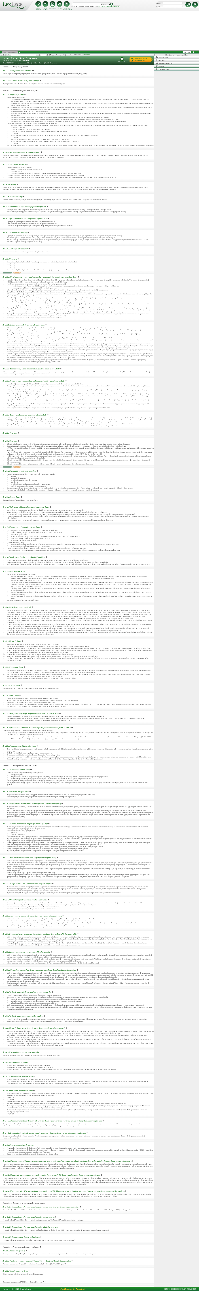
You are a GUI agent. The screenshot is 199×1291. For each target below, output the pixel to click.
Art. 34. (25, 900)
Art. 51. (37, 1261)
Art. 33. (27, 884)
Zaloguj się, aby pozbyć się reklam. (176, 55)
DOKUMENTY (52, 8)
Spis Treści (160, 60)
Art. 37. (27, 952)
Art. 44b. (44, 1133)
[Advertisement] (99, 30)
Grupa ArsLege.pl (25, 1289)
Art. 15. (12, 497)
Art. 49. (21, 1237)
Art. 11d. (34, 381)
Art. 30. (32, 804)
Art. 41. (21, 1052)
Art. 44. (18, 1090)
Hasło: (158, 6)
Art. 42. (15, 1062)
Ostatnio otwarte (162, 69)
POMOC (174, 1289)
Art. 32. (30, 858)
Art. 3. (13, 94)
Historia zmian (162, 57)
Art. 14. (20, 471)
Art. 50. (14, 1251)
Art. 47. (29, 1217)
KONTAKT (182, 1289)
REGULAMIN (191, 1289)
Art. (10, 452)
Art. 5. (14, 164)
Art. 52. (15, 1271)
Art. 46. (41, 1207)
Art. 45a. (67, 1161)
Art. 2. (21, 81)
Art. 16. (26, 507)
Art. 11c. (31, 369)
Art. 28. (16, 769)
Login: (158, 3)
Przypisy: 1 (17, 272)
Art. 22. (13, 667)
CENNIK (60, 8)
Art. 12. (10, 433)
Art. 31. (25, 824)
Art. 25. (31, 713)
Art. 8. (25, 206)
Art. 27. (20, 746)
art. (69, 189)
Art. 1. (17, 71)
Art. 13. (10, 441)
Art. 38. (27, 992)
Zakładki (160, 66)
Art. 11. (10, 259)
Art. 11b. (24, 325)
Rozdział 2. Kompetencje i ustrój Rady (19, 90)
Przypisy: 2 (17, 467)
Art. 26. (37, 727)
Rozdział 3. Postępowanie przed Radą (19, 766)
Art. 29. (16, 792)
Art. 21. (12, 641)
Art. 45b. (52, 1175)
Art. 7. (13, 196)
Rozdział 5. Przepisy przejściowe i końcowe (21, 1247)
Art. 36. (40, 934)
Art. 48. (30, 1227)
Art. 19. (14, 571)
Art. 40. (34, 1028)
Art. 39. (23, 1016)
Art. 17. (22, 527)
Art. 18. (24, 557)
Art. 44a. (53, 1121)
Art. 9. (25, 219)
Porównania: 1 (7, 272)
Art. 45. (18, 1145)
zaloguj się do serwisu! (109, 6)
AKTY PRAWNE (45, 9)
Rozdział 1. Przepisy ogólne (14, 67)
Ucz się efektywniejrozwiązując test (141, 59)
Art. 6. (10, 184)
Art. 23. (12, 685)
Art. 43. (18, 1076)
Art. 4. (22, 152)
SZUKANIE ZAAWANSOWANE (67, 9)
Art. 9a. (15, 233)
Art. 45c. (64, 1191)
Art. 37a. (40, 970)
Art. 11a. (40, 277)
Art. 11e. (25, 415)
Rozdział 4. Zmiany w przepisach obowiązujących (24, 1203)
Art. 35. (32, 916)
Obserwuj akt (122, 60)
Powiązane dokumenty (164, 63)
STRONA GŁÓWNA (38, 9)
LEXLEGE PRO (85, 55)
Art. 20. (17, 607)
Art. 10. (16, 249)
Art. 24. (11, 695)
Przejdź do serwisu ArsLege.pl (72, 1289)
